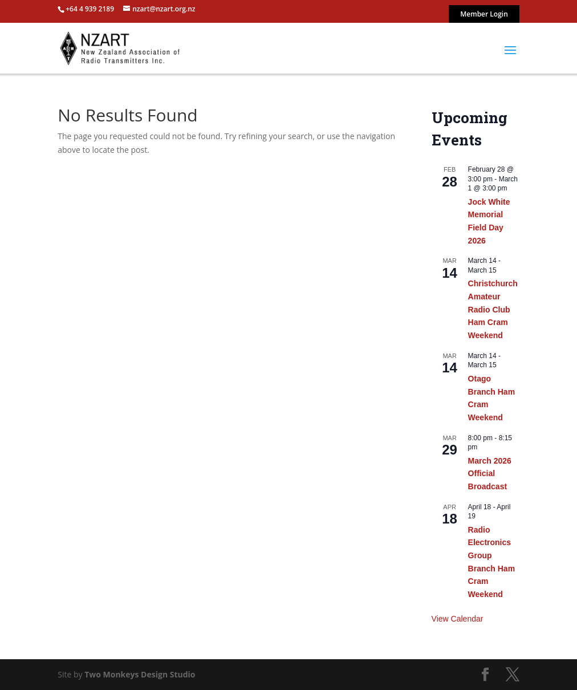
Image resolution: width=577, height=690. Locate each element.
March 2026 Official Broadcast (489, 473)
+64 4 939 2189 (90, 9)
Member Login (484, 15)
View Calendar (457, 618)
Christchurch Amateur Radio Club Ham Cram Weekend (493, 309)
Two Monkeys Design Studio (139, 674)
